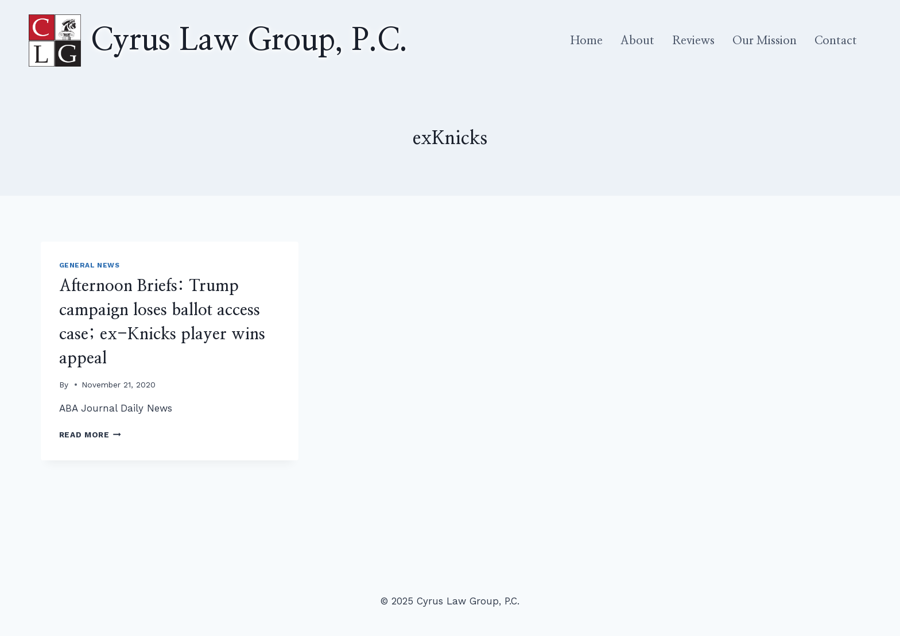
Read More (90, 434)
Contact (835, 40)
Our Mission (764, 40)
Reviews (693, 40)
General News (89, 265)
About (637, 40)
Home (587, 40)
